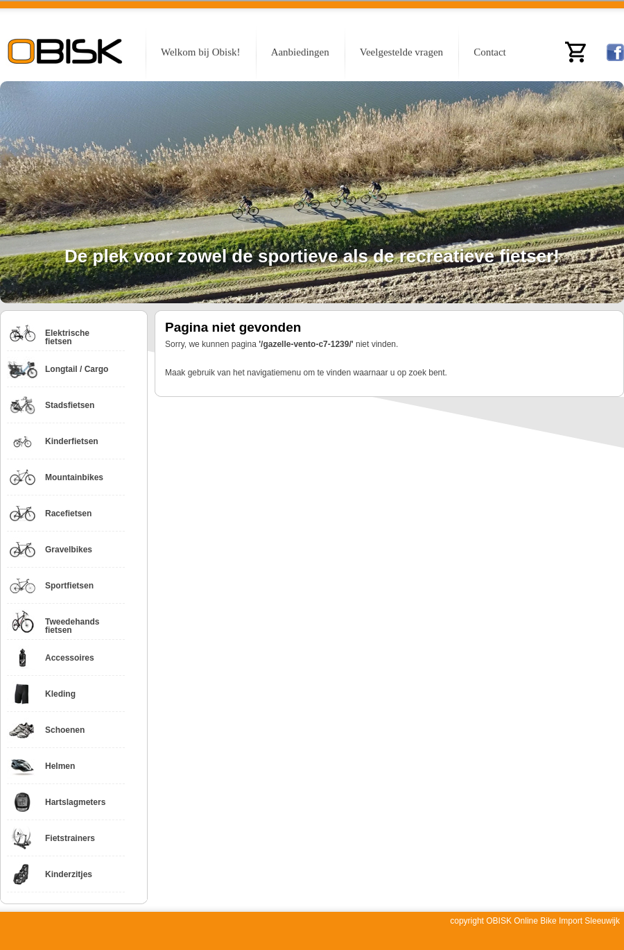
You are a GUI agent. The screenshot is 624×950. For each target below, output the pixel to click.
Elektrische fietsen (67, 337)
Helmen (60, 766)
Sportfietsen (69, 586)
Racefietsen (68, 513)
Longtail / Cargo (76, 369)
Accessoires (69, 658)
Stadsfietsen (69, 405)
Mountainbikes (74, 477)
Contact (490, 52)
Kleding (60, 694)
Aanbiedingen (300, 52)
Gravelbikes (68, 549)
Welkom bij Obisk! (201, 52)
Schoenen (65, 730)
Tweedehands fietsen (72, 626)
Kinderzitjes (68, 874)
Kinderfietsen (71, 441)
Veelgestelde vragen (401, 52)
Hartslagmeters (75, 802)
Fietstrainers (70, 838)
